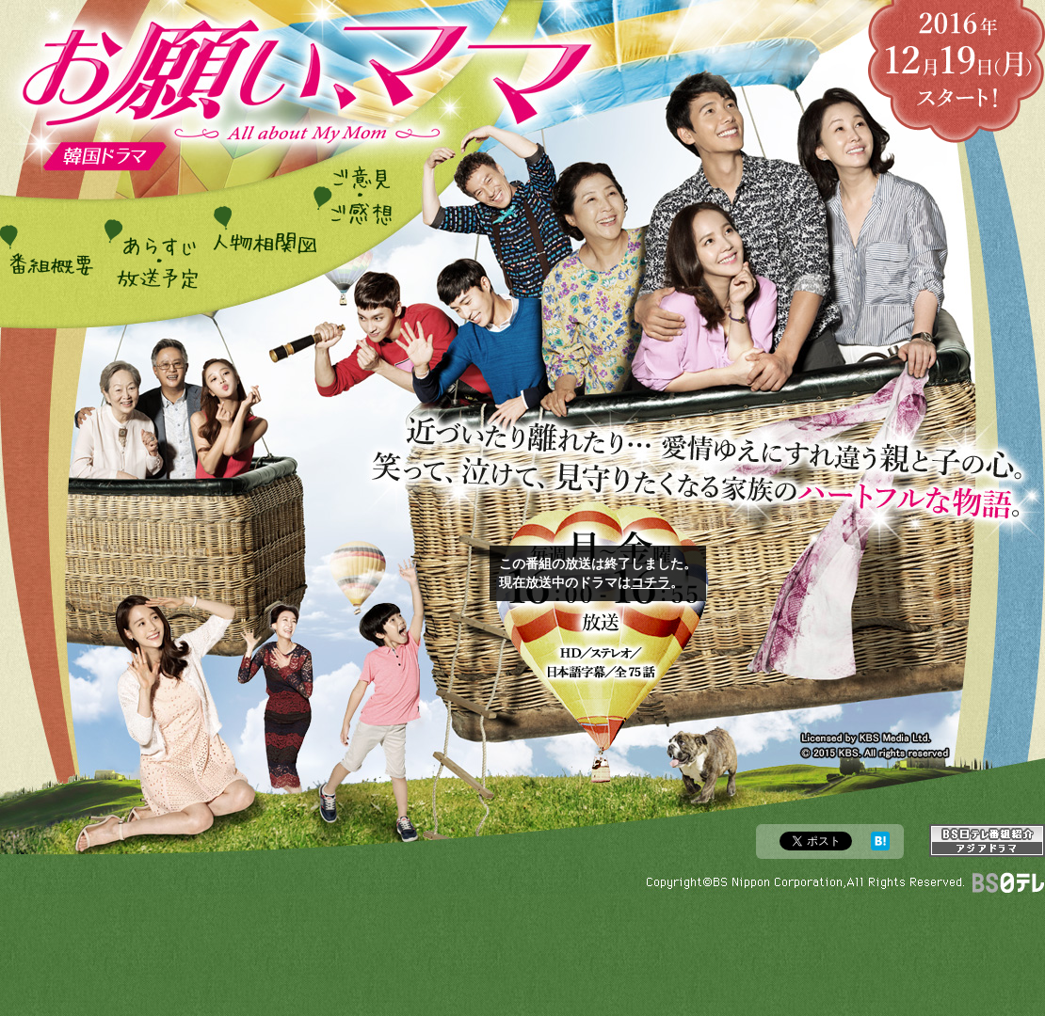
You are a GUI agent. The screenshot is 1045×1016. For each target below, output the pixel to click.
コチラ (650, 582)
